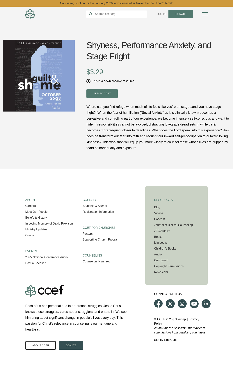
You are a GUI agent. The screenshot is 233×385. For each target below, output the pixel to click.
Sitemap (180, 319)
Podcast (159, 219)
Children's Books (165, 248)
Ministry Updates (36, 229)
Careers (30, 205)
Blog (157, 207)
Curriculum (161, 260)
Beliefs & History (36, 217)
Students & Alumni (95, 205)
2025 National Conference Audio (46, 257)
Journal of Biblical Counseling (173, 225)
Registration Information (98, 211)
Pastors (88, 233)
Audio (158, 254)
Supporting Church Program (101, 239)
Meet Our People (36, 211)
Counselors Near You (97, 261)
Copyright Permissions (169, 266)
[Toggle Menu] (205, 14)
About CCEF (40, 345)
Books (158, 236)
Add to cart (102, 93)
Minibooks (160, 242)
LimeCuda (170, 339)
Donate (71, 345)
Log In (161, 14)
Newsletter (161, 272)
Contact (30, 235)
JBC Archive (162, 230)
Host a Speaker (35, 263)
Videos (158, 213)
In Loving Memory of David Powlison (49, 223)
